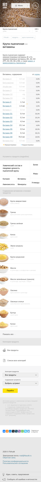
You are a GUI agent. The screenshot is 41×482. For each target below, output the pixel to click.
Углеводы (35, 183)
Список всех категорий (14, 360)
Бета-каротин (8, 83)
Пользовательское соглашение (15, 463)
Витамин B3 (7, 121)
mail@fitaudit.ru (25, 456)
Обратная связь (9, 458)
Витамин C (7, 110)
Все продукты (10, 350)
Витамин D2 (7, 94)
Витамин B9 (7, 137)
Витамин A (7, 79)
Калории (6, 179)
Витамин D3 (7, 98)
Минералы (22, 184)
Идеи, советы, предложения (17, 474)
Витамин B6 (7, 133)
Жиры (35, 174)
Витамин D (7, 90)
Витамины (22, 179)
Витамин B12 (8, 141)
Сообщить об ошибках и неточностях (22, 479)
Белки (35, 165)
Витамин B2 (7, 118)
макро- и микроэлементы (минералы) (19, 62)
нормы (37, 74)
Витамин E (7, 102)
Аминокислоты (9, 184)
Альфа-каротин (9, 87)
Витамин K (7, 106)
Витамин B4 (7, 125)
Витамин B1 (7, 114)
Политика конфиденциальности (16, 461)
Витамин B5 (7, 129)
